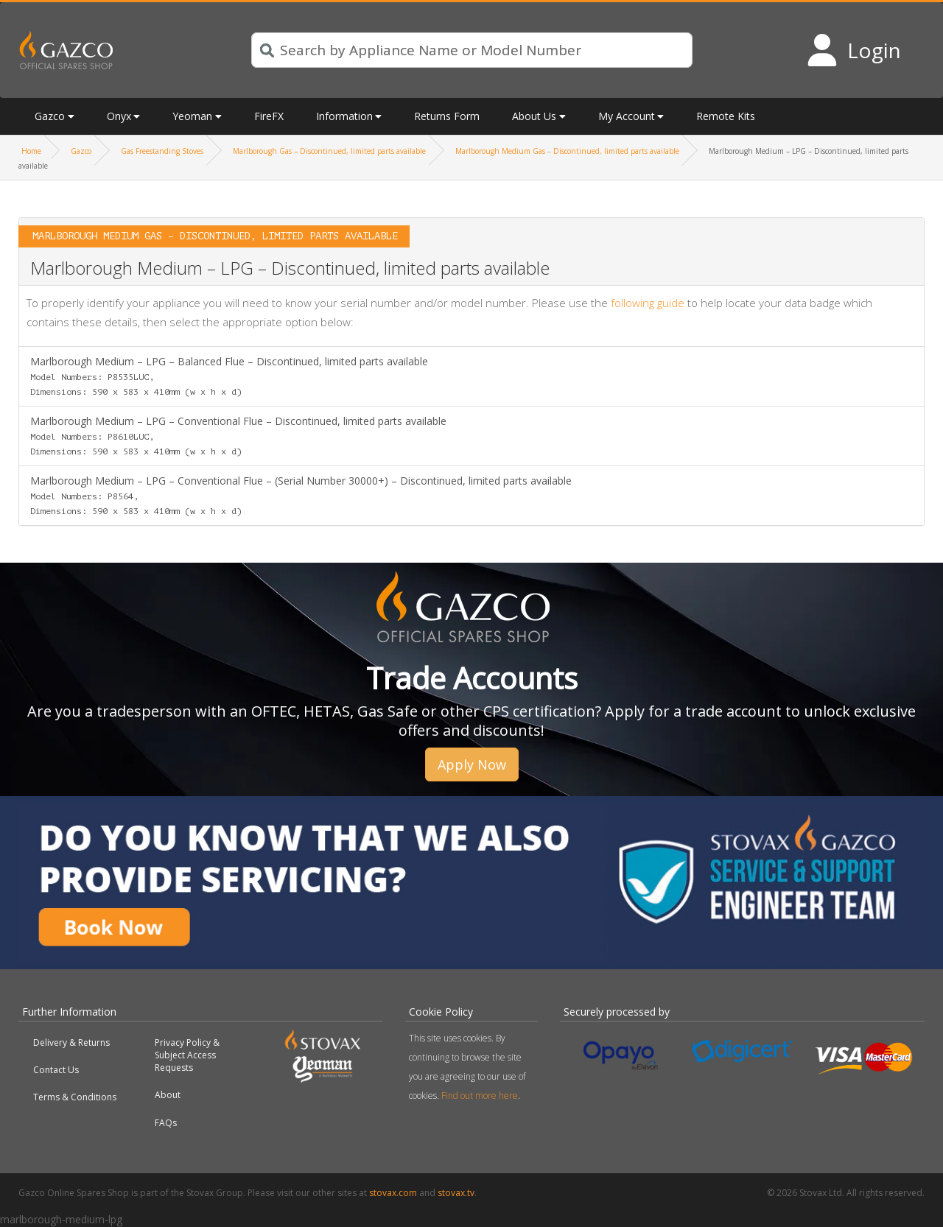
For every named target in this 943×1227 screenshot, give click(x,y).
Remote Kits (725, 116)
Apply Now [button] (472, 764)
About (167, 1095)
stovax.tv (456, 1192)
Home (31, 151)
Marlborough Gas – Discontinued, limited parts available (329, 151)
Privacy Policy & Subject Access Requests (187, 1055)
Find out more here (479, 1095)
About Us (534, 116)
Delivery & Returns (71, 1042)
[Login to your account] (853, 50)
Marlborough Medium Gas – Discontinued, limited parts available (567, 151)
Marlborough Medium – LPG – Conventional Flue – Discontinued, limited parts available (238, 435)
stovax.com (393, 1192)
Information (344, 116)
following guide (647, 302)
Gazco (50, 116)
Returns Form (447, 116)
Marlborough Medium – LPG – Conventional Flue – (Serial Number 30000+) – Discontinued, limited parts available (301, 495)
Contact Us (56, 1069)
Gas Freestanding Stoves (162, 151)
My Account (626, 116)
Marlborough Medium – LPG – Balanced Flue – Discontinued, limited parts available (229, 375)
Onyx (119, 116)
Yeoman (192, 116)
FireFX (269, 116)
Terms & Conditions (74, 1097)
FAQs (166, 1123)
